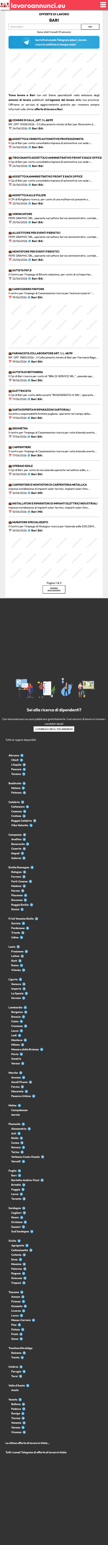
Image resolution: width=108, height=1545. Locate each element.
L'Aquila (16, 764)
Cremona (17, 1026)
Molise (12, 1105)
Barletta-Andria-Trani (25, 1180)
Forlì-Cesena (19, 881)
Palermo (16, 1269)
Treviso (15, 1418)
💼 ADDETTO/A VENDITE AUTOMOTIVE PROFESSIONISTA (46, 139)
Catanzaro (18, 806)
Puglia (12, 1170)
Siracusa (16, 1278)
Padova (16, 1409)
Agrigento (17, 1245)
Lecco (15, 1030)
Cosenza (16, 811)
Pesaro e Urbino (21, 1096)
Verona (15, 1427)
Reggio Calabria (21, 820)
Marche (13, 1072)
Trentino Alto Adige (20, 1348)
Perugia (16, 1371)
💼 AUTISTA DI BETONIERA (25, 372)
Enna (14, 1259)
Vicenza (16, 1432)
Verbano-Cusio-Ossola (25, 1157)
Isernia (15, 1114)
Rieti (14, 960)
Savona (16, 998)
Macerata (17, 1091)
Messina (16, 1264)
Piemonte (14, 1124)
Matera (15, 788)
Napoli (15, 853)
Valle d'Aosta (16, 1385)
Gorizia (16, 923)
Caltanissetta (19, 1250)
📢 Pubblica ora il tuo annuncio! (54, 729)
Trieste (15, 932)
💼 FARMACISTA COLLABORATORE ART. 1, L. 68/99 (40, 353)
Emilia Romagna (18, 867)
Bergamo (17, 1012)
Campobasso (19, 1110)
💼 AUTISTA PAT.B (20, 270)
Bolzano (16, 1353)
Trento (15, 1357)
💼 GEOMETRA (18, 428)
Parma (15, 890)
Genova (16, 984)
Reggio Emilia (20, 904)
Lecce (15, 1194)
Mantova (16, 1040)
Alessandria (18, 1128)
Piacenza (17, 895)
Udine (15, 937)
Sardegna (14, 1208)
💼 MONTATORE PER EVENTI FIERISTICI (33, 251)
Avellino (16, 839)
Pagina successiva (54, 589)
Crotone (16, 816)
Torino (15, 1152)
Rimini (15, 909)
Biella (15, 1138)
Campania (15, 834)
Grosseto (16, 1306)
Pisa (14, 1325)
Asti (13, 1133)
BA (41, 128)
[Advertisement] (54, 71)
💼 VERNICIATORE (20, 214)
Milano (15, 1044)
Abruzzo (13, 755)
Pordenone (18, 928)
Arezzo (15, 1296)
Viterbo (16, 970)
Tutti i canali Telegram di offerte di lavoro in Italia (36, 1452)
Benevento (18, 844)
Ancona (16, 1077)
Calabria (14, 802)
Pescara (16, 769)
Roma (15, 965)
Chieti (15, 760)
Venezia (16, 1422)
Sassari (16, 1227)
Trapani (16, 1283)
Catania (16, 1254)
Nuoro (15, 1217)
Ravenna (16, 900)
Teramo (16, 774)
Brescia (16, 1016)
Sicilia (12, 1240)
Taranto (16, 1198)
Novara (16, 1147)
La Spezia (17, 993)
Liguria (13, 979)
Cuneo (15, 1142)
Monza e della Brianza (25, 1049)
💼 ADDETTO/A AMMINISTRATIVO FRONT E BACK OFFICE (45, 176)
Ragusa (16, 1273)
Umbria (13, 1366)
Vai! (90, 27)
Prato (14, 1334)
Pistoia (15, 1329)
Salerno (16, 858)
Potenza (16, 792)
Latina (15, 956)
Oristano (16, 1222)
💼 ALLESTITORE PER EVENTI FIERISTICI (34, 233)
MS (40, 493)
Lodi (14, 1035)
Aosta (15, 1390)
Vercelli (16, 1161)
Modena (16, 886)
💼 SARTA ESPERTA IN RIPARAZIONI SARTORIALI (39, 409)
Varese (15, 1063)
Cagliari (16, 1213)
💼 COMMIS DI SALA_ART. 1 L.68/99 (30, 120)
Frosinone (17, 951)
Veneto (12, 1399)
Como (15, 1021)
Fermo (15, 1086)
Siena (14, 1339)
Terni (14, 1376)
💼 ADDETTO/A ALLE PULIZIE (27, 195)
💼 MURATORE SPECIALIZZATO (28, 522)
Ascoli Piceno (19, 1082)
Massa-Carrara (21, 1320)
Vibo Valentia (19, 825)
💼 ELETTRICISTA (19, 391)
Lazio (11, 946)
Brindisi (16, 1184)
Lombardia (15, 1007)
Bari (34, 128)
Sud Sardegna (20, 1231)
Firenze (16, 1301)
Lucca (15, 1315)
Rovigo (15, 1413)
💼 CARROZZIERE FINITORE (26, 289)
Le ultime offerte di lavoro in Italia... (27, 1443)
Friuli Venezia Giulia (21, 918)
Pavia (15, 1054)
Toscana (13, 1292)
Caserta (16, 848)
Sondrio (16, 1058)
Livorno (16, 1310)
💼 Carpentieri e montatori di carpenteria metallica (47, 484)
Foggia (15, 1189)
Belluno (16, 1404)
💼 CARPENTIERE (19, 447)
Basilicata (14, 783)
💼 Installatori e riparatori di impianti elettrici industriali (52, 503)
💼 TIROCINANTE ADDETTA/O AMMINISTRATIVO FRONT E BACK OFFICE (55, 157)
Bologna (16, 872)
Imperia (16, 988)
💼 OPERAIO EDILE (20, 466)
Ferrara (16, 876)
